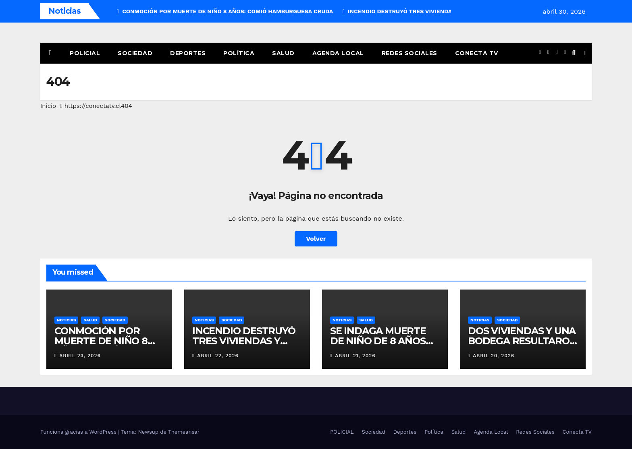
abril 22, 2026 (218, 355)
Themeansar (184, 432)
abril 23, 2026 (80, 355)
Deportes (188, 53)
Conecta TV (476, 53)
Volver (316, 238)
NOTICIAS (66, 320)
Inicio (48, 106)
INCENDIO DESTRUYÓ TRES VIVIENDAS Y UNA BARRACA (243, 341)
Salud (283, 53)
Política (238, 53)
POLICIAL (85, 53)
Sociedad (135, 53)
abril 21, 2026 (355, 355)
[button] (574, 53)
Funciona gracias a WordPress (79, 432)
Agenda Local (338, 53)
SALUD (90, 320)
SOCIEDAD (115, 320)
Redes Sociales (409, 53)
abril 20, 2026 (493, 355)
